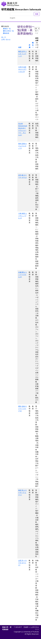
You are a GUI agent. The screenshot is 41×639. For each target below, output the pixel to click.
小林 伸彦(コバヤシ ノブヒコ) (22, 215)
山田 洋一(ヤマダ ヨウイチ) (22, 562)
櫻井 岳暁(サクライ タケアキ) (22, 408)
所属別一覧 (7, 29)
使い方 (3, 37)
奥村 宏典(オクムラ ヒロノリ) (22, 146)
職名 (33, 44)
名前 (19, 47)
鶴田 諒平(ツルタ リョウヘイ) (22, 53)
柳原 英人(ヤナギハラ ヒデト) (22, 492)
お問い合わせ (5, 39)
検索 (36, 14)
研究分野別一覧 (8, 31)
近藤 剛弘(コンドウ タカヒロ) (22, 274)
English (12, 18)
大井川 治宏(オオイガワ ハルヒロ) (22, 69)
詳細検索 (6, 33)
